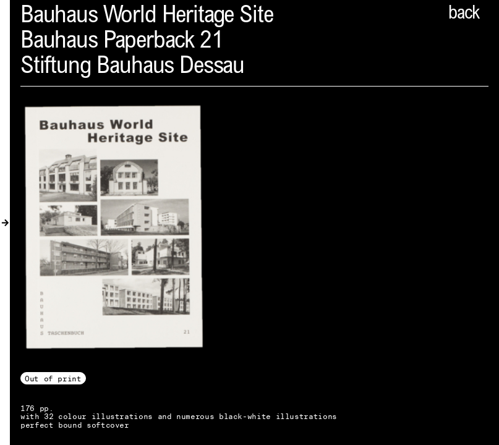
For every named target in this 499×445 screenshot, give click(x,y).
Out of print (53, 379)
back (463, 14)
